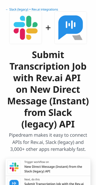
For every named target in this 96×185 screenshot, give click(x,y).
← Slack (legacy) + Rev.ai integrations (31, 9)
